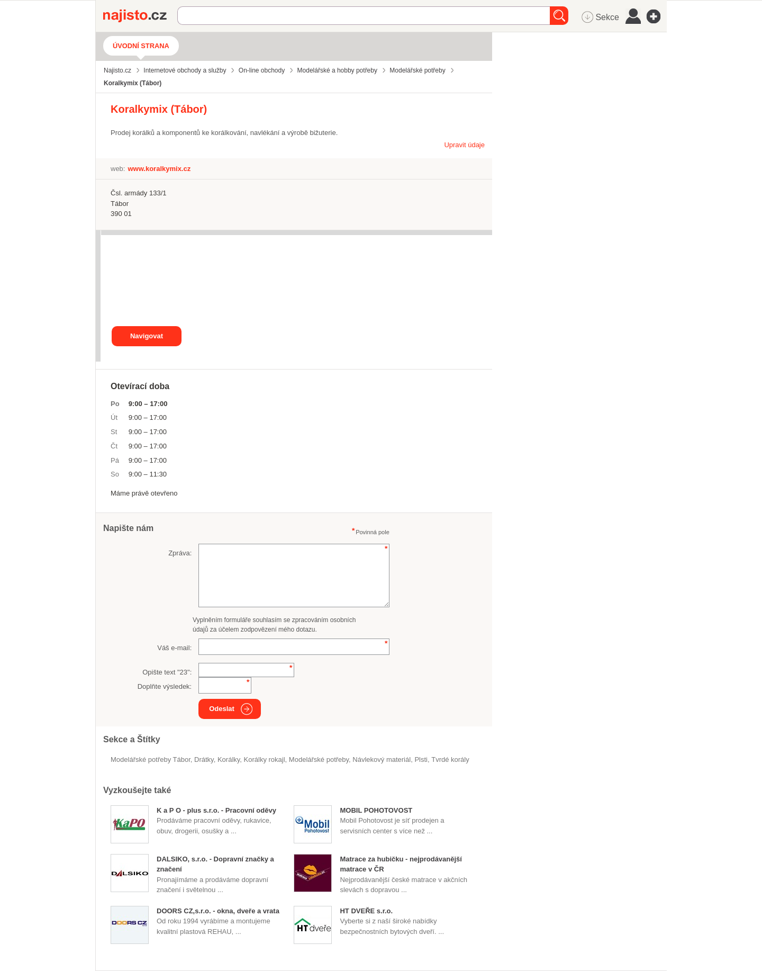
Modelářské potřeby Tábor (150, 759)
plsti (421, 759)
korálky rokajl (264, 759)
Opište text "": (167, 672)
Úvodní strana (141, 46)
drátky (204, 759)
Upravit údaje (464, 145)
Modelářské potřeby (319, 759)
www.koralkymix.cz (159, 169)
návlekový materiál (381, 759)
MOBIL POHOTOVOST (376, 810)
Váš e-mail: (174, 648)
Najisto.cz (140, 16)
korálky (228, 759)
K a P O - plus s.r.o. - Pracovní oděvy (216, 810)
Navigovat (146, 336)
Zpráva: (180, 553)
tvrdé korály (450, 759)
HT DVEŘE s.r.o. (366, 911)
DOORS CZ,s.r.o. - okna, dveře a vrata (218, 911)
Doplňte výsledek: (165, 686)
